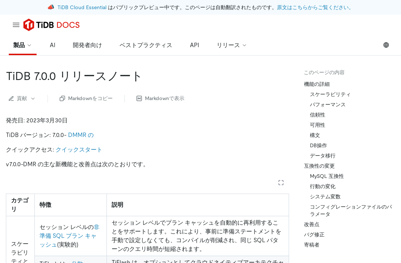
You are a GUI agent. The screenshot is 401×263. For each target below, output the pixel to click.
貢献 (22, 98)
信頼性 (317, 115)
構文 (315, 135)
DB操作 (318, 145)
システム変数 (325, 196)
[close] (387, 214)
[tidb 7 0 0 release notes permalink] (149, 76)
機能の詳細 (317, 84)
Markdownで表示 (160, 98)
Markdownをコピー (86, 98)
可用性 (317, 125)
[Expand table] (281, 183)
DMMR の (81, 135)
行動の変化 (323, 186)
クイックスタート (79, 149)
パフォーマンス (328, 104)
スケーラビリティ (330, 94)
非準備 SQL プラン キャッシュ (70, 236)
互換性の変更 (319, 166)
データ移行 (323, 156)
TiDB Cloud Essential (81, 7)
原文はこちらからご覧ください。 (315, 7)
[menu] (16, 25)
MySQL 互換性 (327, 176)
